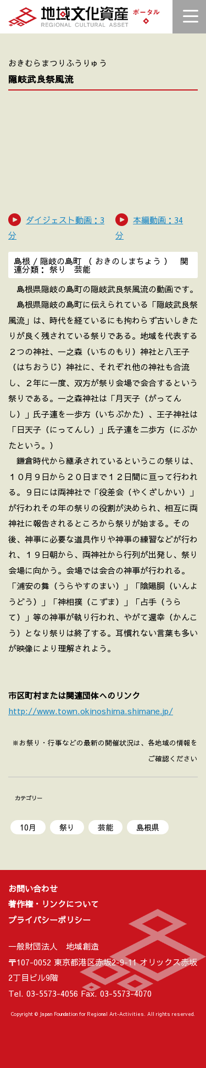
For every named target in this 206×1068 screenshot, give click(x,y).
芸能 (105, 827)
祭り (67, 827)
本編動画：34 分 (149, 227)
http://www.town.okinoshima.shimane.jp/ (90, 710)
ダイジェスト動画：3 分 (56, 227)
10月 (28, 827)
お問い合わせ (33, 888)
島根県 (147, 827)
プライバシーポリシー (49, 919)
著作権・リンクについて (53, 903)
